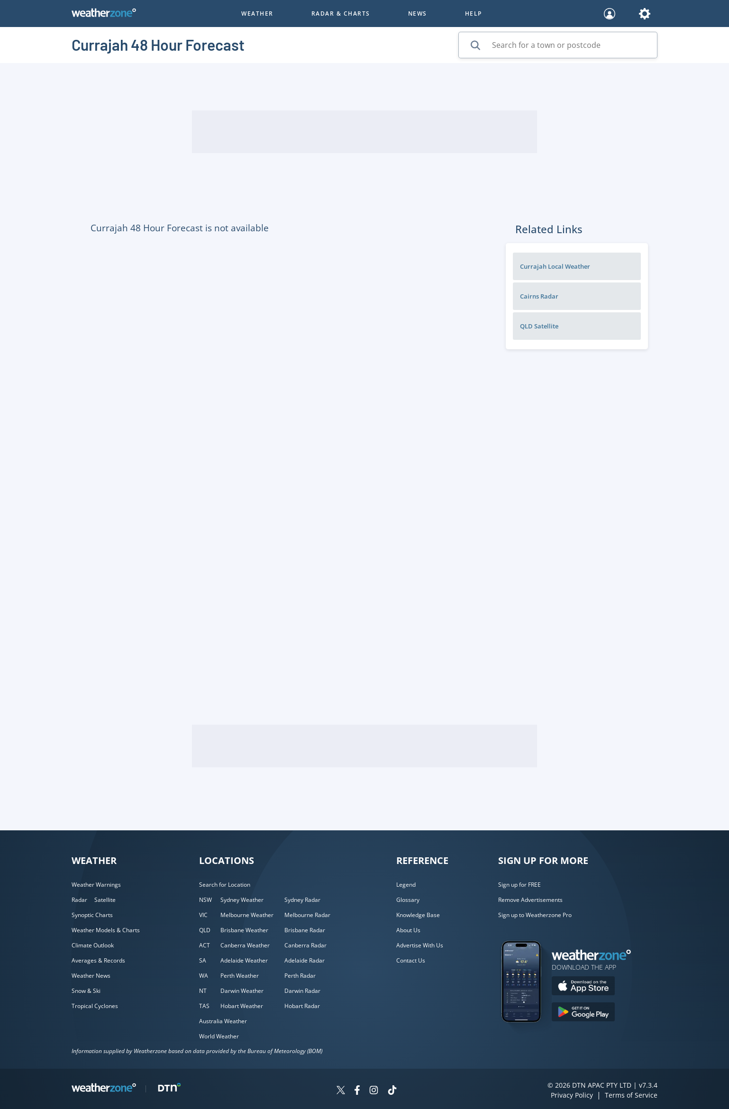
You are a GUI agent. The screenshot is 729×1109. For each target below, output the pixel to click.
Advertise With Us (419, 945)
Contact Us (410, 960)
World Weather (219, 1036)
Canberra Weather (245, 945)
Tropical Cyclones (95, 1006)
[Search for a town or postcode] (558, 45)
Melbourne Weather (246, 915)
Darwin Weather (242, 991)
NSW (205, 900)
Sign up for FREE (519, 885)
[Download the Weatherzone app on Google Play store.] (583, 1013)
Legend (406, 885)
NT (203, 991)
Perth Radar (300, 976)
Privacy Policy (572, 1095)
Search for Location (224, 885)
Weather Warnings (96, 885)
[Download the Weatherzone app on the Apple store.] (583, 987)
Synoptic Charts (92, 915)
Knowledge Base (418, 915)
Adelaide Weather (244, 960)
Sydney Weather (242, 900)
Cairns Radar (539, 296)
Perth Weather (239, 976)
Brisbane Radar (304, 930)
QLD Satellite (539, 326)
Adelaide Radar (304, 960)
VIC (203, 915)
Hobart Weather (241, 1006)
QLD (204, 930)
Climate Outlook (93, 945)
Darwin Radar (302, 991)
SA (202, 960)
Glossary (407, 900)
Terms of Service (631, 1095)
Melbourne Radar (307, 915)
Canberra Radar (305, 945)
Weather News (91, 976)
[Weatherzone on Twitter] (341, 1091)
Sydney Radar (302, 900)
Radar (79, 900)
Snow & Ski (86, 991)
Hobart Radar (302, 1006)
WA (203, 976)
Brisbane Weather (244, 930)
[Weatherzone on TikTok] (392, 1091)
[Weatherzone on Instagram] (373, 1091)
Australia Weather (223, 1021)
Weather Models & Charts (106, 930)
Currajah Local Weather (555, 266)
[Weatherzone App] (529, 1034)
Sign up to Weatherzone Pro (535, 915)
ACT (204, 945)
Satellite (105, 900)
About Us (408, 930)
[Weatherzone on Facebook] (357, 1091)
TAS (204, 1006)
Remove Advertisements (530, 900)
